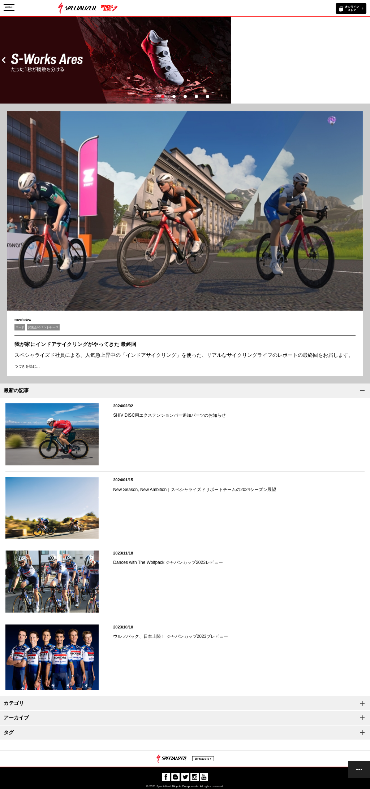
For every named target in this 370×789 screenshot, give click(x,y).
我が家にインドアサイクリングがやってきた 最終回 (75, 344)
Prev (3, 60)
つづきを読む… (27, 366)
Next (366, 60)
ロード (20, 327)
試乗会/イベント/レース (43, 327)
